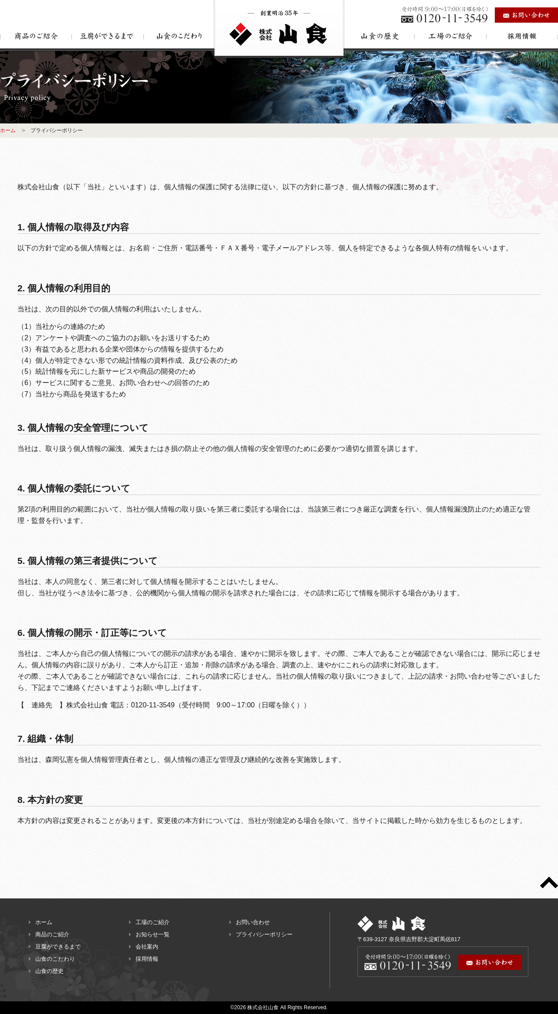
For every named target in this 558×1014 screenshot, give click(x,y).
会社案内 (147, 946)
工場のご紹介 (153, 922)
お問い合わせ (253, 922)
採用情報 (147, 959)
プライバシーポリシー (264, 934)
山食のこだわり (55, 959)
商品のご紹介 (52, 934)
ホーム (8, 130)
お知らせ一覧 (153, 934)
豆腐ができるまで (58, 946)
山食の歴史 (49, 971)
